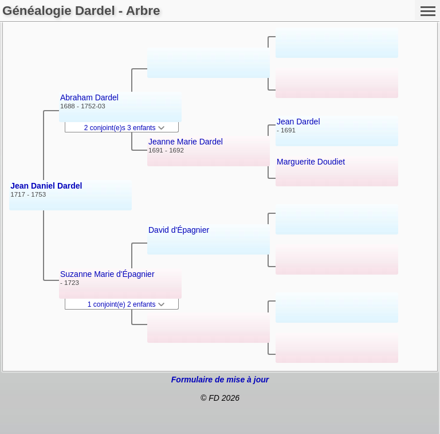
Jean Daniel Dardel (46, 185)
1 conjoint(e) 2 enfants (126, 304)
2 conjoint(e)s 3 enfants (124, 128)
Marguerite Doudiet (311, 161)
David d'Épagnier (178, 229)
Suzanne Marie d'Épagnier (107, 274)
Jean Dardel (298, 121)
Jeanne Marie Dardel (185, 141)
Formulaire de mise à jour (220, 379)
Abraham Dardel (89, 97)
